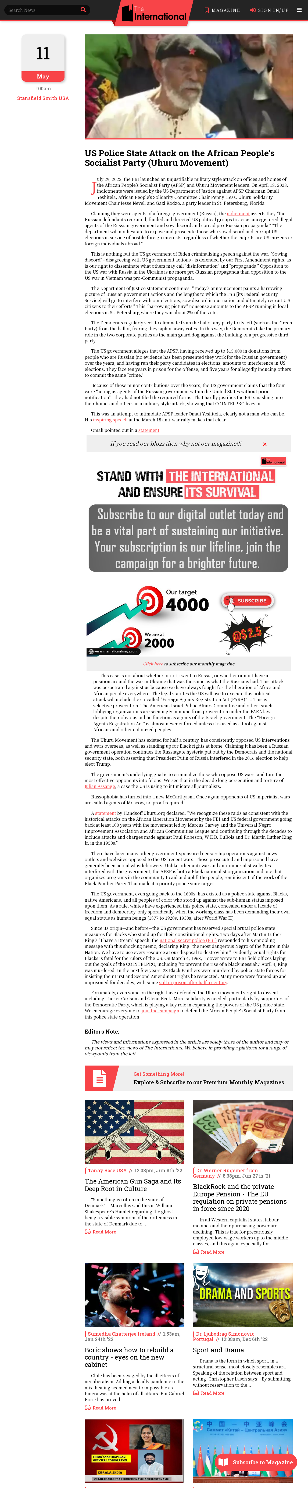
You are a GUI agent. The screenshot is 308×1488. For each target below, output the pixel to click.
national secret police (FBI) (188, 940)
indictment (238, 213)
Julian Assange (100, 786)
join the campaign (160, 1010)
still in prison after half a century (193, 982)
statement (148, 430)
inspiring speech (110, 420)
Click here (153, 663)
